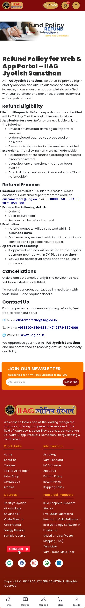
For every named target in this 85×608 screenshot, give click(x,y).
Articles (9, 487)
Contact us (12, 482)
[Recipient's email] (34, 382)
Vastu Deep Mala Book (59, 552)
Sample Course (14, 536)
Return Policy (52, 482)
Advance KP (12, 514)
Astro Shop (11, 476)
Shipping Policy (53, 487)
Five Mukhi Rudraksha (58, 514)
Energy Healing (14, 530)
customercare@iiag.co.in (21, 199)
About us (49, 471)
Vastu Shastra (53, 460)
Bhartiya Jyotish (15, 503)
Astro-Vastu (12, 525)
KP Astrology (12, 508)
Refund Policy (52, 476)
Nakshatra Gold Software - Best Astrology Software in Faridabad (62, 524)
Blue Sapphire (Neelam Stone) (59, 505)
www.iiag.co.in (32, 335)
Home (30, 32)
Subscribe (71, 382)
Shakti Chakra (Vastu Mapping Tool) (58, 538)
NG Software (52, 465)
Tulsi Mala (50, 546)
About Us (10, 460)
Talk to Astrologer (16, 471)
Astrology (50, 454)
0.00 (50, 5)
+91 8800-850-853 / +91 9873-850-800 (48, 328)
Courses (9, 465)
